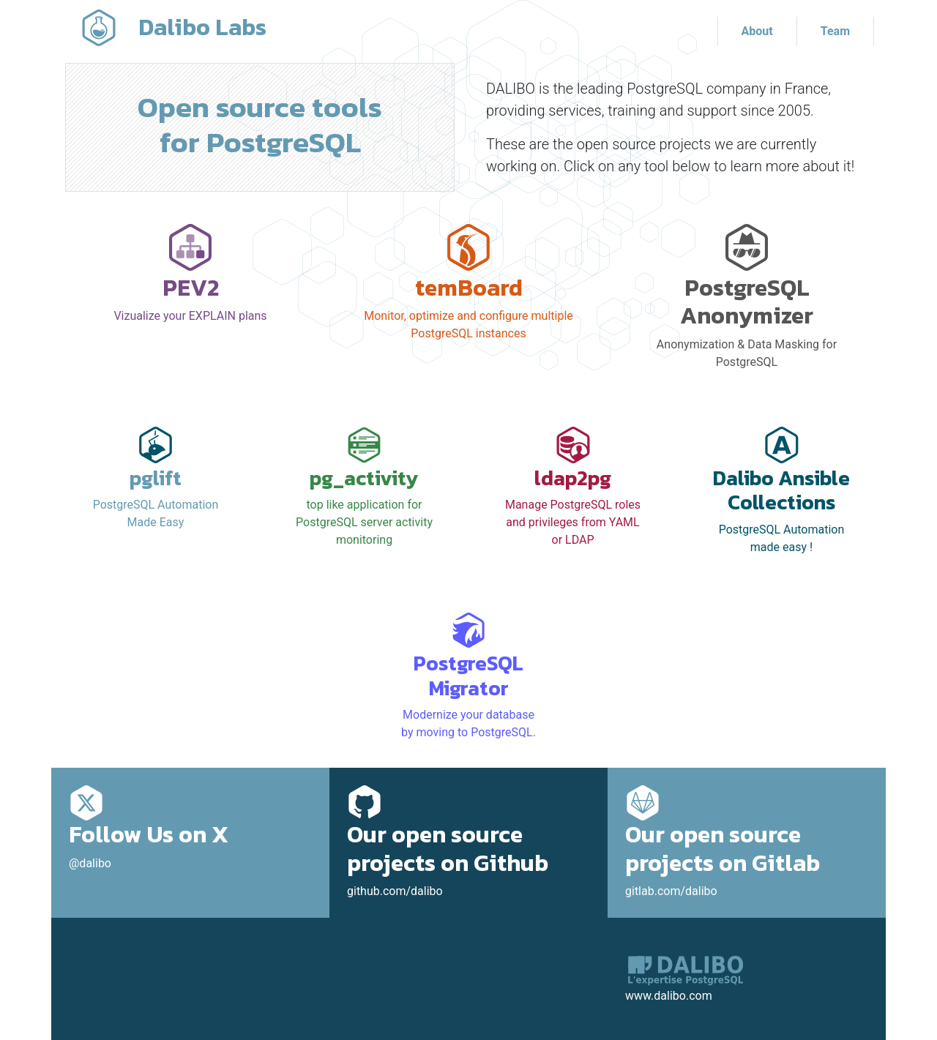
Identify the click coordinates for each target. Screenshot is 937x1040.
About (757, 31)
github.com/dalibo (468, 846)
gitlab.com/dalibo (746, 846)
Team (835, 31)
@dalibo (190, 832)
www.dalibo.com (668, 996)
